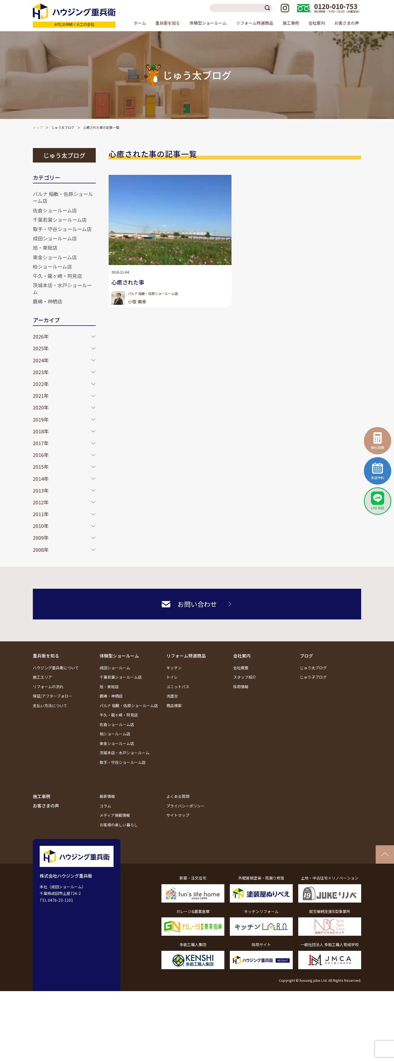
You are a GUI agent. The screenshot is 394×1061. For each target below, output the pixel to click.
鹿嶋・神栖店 (47, 301)
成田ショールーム (115, 667)
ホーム (140, 23)
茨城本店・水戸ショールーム (62, 288)
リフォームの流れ (48, 686)
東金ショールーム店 (55, 257)
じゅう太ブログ (62, 127)
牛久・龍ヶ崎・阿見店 (57, 275)
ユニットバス (177, 686)
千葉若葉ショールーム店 (60, 219)
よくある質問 (177, 796)
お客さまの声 (346, 23)
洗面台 (172, 696)
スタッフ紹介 (244, 677)
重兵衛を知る (46, 655)
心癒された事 (127, 282)
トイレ (172, 677)
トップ (38, 127)
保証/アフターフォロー (52, 696)
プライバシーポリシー (185, 806)
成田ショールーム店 (55, 238)
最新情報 (107, 796)
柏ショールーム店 (52, 266)
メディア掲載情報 (115, 815)
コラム (105, 806)
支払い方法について (50, 705)
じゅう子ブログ (313, 677)
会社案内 (242, 655)
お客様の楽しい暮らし (119, 824)
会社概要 (240, 667)
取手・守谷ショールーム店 (62, 228)
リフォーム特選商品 (186, 655)
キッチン (174, 667)
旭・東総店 (45, 247)
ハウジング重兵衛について (56, 667)
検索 (268, 8)
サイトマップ (177, 815)
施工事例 (291, 23)
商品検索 (174, 705)
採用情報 (240, 686)
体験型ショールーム (119, 655)
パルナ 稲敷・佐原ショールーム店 (63, 197)
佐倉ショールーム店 (55, 210)
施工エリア (42, 677)
